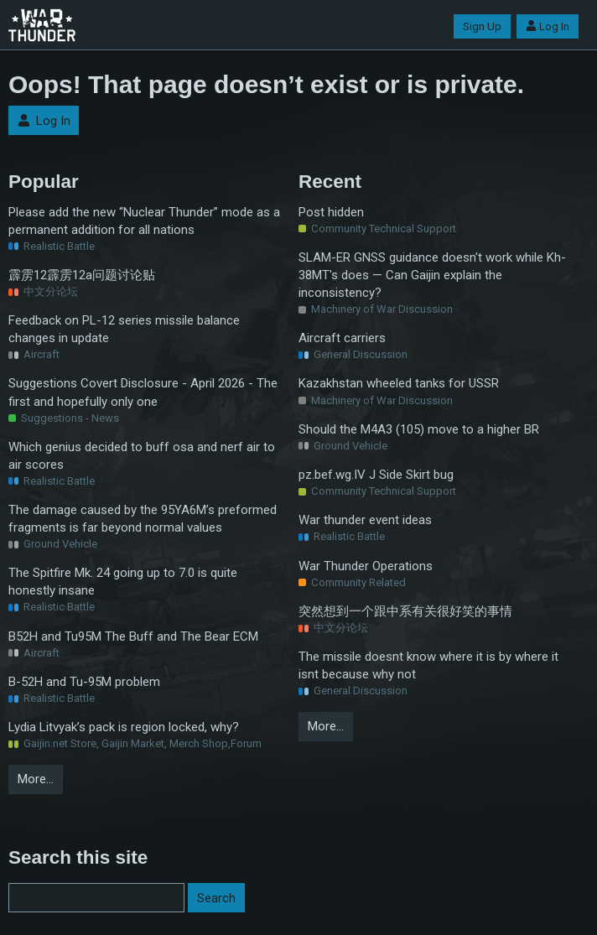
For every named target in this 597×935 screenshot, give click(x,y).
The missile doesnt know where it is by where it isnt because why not (428, 665)
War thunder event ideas (365, 519)
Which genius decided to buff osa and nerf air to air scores (141, 455)
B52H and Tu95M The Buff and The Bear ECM (133, 636)
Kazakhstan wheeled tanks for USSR (398, 383)
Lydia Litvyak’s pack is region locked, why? (123, 727)
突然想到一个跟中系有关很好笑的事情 (405, 611)
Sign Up (482, 26)
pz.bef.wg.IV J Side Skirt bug (376, 474)
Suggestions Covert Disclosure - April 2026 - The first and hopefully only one (143, 392)
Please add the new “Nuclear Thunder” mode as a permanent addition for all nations (144, 221)
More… (36, 779)
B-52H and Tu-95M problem (84, 681)
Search (216, 898)
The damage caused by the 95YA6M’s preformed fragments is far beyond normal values (142, 518)
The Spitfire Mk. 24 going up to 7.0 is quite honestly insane (122, 581)
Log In (547, 26)
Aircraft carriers (342, 337)
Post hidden (331, 212)
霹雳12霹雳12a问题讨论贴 (81, 275)
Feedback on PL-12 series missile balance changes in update (124, 329)
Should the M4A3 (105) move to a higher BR (418, 429)
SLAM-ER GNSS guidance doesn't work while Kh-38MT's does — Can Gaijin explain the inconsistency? (432, 275)
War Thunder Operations (365, 566)
